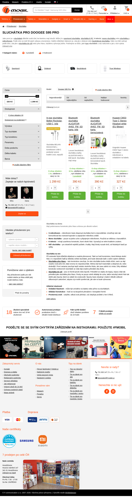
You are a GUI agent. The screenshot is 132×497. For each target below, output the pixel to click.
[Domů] (3, 26)
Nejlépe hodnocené (105, 99)
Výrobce (8, 126)
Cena (7, 90)
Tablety (31, 19)
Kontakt (48, 2)
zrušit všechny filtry (21, 165)
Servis (39, 397)
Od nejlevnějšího (72, 99)
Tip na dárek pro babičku (76, 381)
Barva (7, 159)
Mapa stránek (9, 393)
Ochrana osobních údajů (13, 390)
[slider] (6, 96)
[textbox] (22, 240)
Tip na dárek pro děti (76, 375)
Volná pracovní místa (45, 375)
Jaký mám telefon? (16, 284)
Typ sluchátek (11, 132)
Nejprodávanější (55, 98)
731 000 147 (20, 205)
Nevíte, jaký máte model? (22, 250)
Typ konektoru (11, 137)
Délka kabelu (10, 153)
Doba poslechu (11, 148)
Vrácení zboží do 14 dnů (13, 387)
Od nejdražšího (88, 99)
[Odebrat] (66, 89)
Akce (109, 19)
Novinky (123, 98)
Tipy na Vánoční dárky (76, 370)
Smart (66, 19)
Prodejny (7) (26, 2)
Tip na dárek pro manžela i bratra (76, 397)
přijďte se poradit (105, 314)
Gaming (92, 19)
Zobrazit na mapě (9, 473)
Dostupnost (10, 109)
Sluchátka (22, 26)
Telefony (5, 19)
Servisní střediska (10, 381)
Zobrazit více (7, 46)
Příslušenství (18, 19)
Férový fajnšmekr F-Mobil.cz (48, 369)
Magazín (15, 2)
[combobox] (22, 240)
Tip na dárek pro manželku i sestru (76, 392)
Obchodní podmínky (11, 375)
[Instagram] (113, 391)
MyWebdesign (70, 493)
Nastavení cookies (44, 378)
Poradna (5, 2)
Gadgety (55, 19)
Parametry (9, 142)
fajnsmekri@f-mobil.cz (15, 208)
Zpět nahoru (51, 299)
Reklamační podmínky (12, 378)
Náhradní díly (78, 19)
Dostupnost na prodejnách (15, 120)
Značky (39, 2)
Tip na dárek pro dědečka (76, 387)
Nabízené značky (43, 372)
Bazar (102, 19)
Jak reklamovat (9, 384)
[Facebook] (106, 391)
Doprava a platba (10, 372)
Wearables (43, 19)
